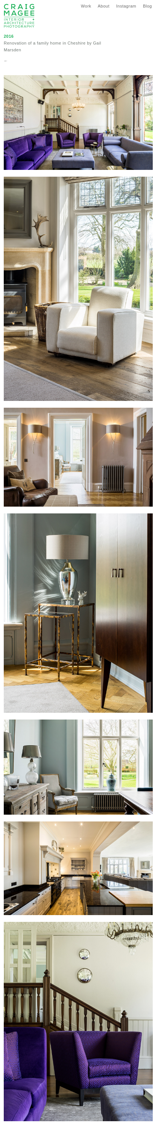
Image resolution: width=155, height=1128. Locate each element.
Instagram (126, 6)
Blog (147, 6)
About (103, 6)
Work (86, 6)
